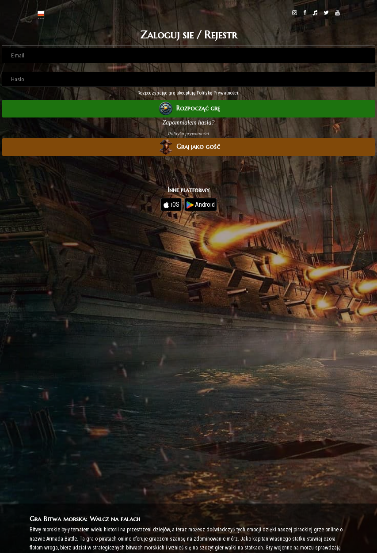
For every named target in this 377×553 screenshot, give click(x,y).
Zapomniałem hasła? (189, 122)
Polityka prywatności (188, 133)
